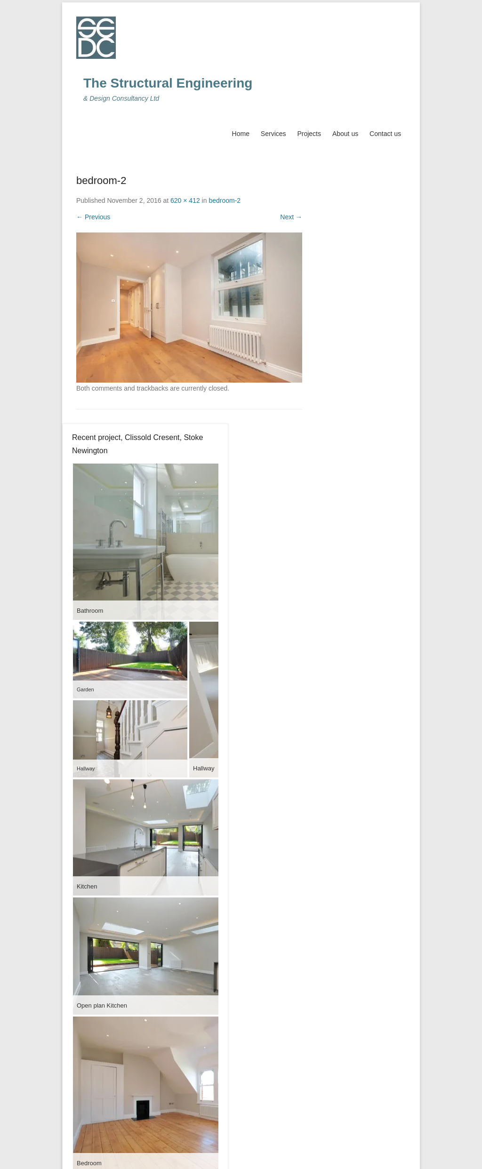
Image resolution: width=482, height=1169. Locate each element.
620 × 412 (185, 200)
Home (240, 133)
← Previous (93, 217)
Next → (291, 217)
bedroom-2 (225, 200)
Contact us (385, 133)
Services (273, 133)
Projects (309, 133)
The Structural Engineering (167, 83)
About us (345, 133)
